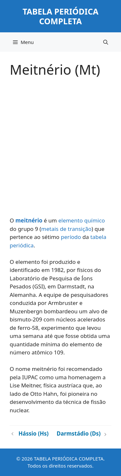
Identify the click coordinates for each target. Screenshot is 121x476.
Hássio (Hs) (33, 433)
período (71, 237)
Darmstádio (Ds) (79, 433)
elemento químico (81, 220)
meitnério (29, 220)
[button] (106, 42)
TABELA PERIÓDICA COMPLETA (60, 16)
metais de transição (66, 229)
